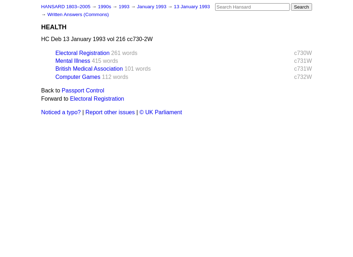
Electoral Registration (83, 53)
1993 (125, 6)
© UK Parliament (161, 112)
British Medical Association (89, 69)
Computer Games (78, 77)
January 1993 (152, 6)
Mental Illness (73, 61)
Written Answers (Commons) (78, 14)
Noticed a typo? (61, 112)
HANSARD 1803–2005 (65, 6)
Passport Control (83, 90)
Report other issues (110, 112)
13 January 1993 (192, 6)
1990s (105, 6)
